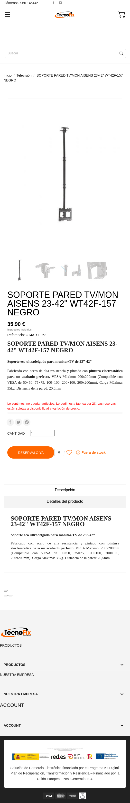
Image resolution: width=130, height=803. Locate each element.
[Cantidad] (42, 433)
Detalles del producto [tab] (65, 501)
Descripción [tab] (65, 490)
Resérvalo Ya (31, 453)
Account (12, 705)
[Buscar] (65, 53)
